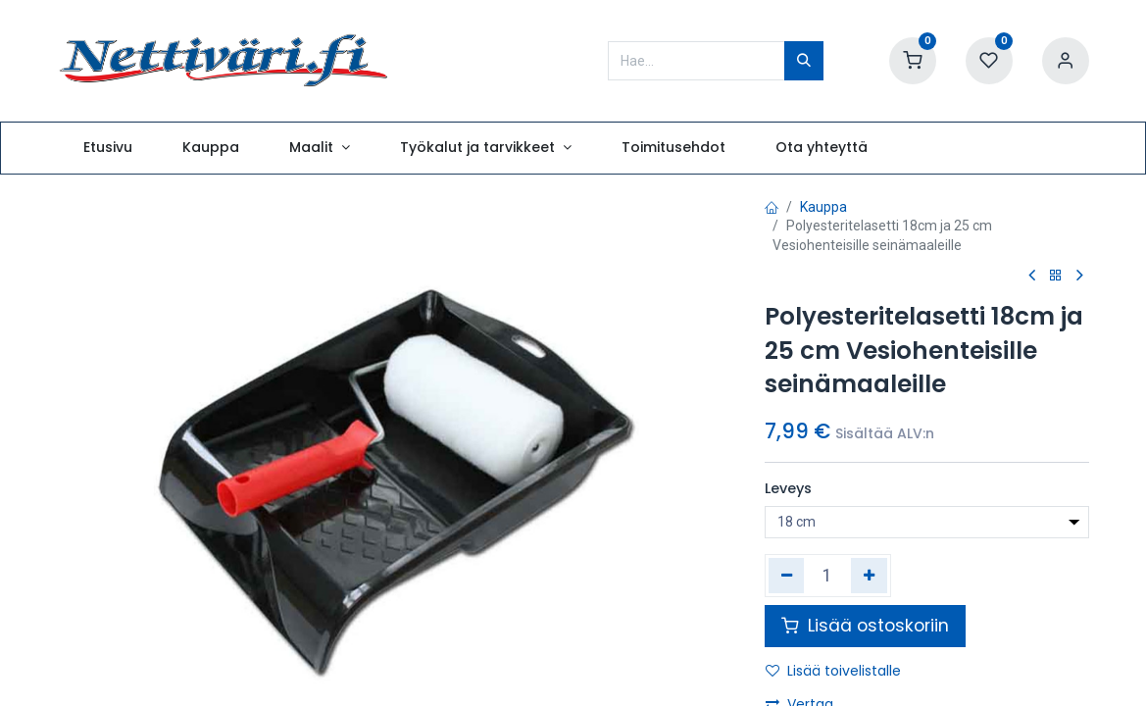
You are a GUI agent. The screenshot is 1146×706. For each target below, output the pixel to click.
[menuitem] (107, 148)
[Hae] (803, 60)
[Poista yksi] (787, 575)
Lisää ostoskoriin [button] (865, 625)
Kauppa (823, 207)
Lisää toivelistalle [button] (833, 671)
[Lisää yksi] (869, 575)
